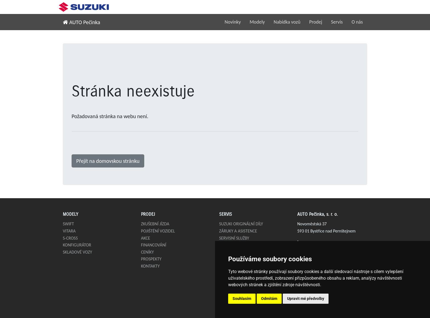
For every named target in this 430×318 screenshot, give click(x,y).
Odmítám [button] (269, 298)
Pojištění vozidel (158, 231)
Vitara (69, 231)
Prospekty (151, 259)
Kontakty (150, 266)
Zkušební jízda (155, 223)
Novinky (233, 22)
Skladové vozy (77, 252)
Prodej (315, 22)
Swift (68, 223)
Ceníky (147, 252)
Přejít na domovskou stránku (108, 161)
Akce (145, 238)
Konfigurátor (77, 245)
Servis (337, 22)
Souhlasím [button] (242, 298)
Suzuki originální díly (241, 223)
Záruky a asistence (238, 231)
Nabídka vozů (287, 22)
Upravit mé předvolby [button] (305, 298)
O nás (357, 22)
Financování (153, 245)
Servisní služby (234, 238)
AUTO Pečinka (81, 22)
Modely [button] (257, 22)
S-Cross (70, 238)
